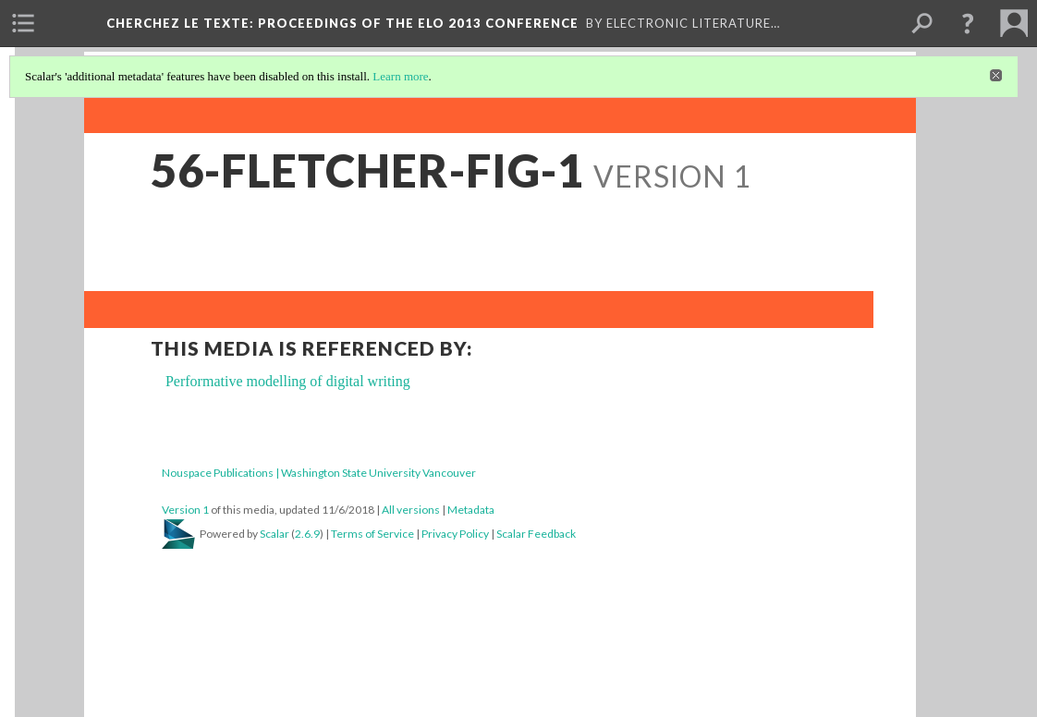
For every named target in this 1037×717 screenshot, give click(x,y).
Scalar (274, 534)
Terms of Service (372, 534)
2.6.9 (307, 534)
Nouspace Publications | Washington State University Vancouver (319, 473)
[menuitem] (23, 23)
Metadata (470, 509)
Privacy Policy (455, 534)
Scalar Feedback (536, 534)
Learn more (400, 76)
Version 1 (185, 509)
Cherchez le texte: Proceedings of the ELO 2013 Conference (342, 23)
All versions (411, 509)
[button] (968, 23)
